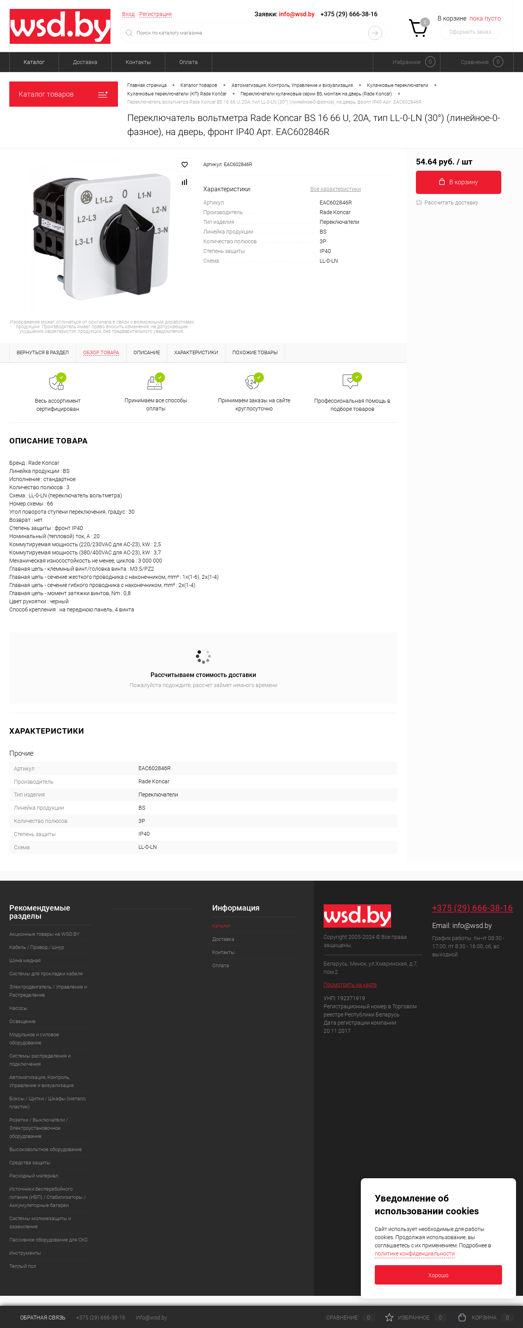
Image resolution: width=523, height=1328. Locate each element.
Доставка (85, 62)
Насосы (18, 1008)
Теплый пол (22, 1266)
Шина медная (25, 960)
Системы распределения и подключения (40, 1060)
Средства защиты (29, 1162)
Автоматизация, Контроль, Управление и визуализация (41, 1081)
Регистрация (155, 14)
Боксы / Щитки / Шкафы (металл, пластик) (47, 1103)
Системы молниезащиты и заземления (40, 1222)
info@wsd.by (472, 925)
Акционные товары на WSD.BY (44, 934)
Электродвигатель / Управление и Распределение (48, 991)
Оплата (188, 62)
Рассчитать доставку (447, 202)
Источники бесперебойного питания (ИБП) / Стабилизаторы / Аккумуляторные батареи (47, 1197)
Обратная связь (37, 1317)
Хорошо (438, 1275)
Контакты (138, 62)
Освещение (22, 1021)
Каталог (34, 62)
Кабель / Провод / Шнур (36, 947)
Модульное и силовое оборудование (34, 1039)
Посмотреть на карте (350, 985)
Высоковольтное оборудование (45, 1149)
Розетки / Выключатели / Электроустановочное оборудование (38, 1128)
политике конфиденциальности (415, 1253)
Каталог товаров (64, 94)
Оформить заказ (470, 32)
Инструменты (25, 1253)
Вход (128, 14)
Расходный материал (33, 1176)
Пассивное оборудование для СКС (48, 1240)
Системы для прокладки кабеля (46, 974)
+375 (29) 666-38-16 (349, 14)
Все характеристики (335, 189)
